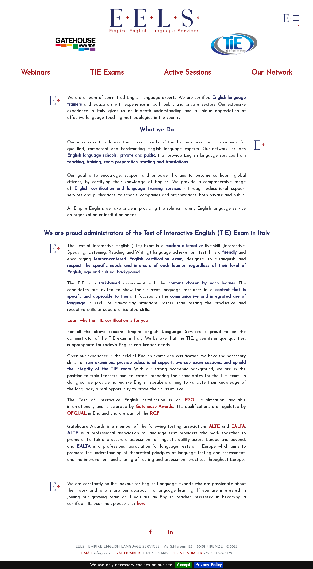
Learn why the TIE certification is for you (107, 321)
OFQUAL (77, 413)
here (141, 503)
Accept (183, 565)
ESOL (191, 400)
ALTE (214, 426)
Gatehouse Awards (154, 406)
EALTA (238, 426)
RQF (154, 413)
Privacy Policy (208, 565)
